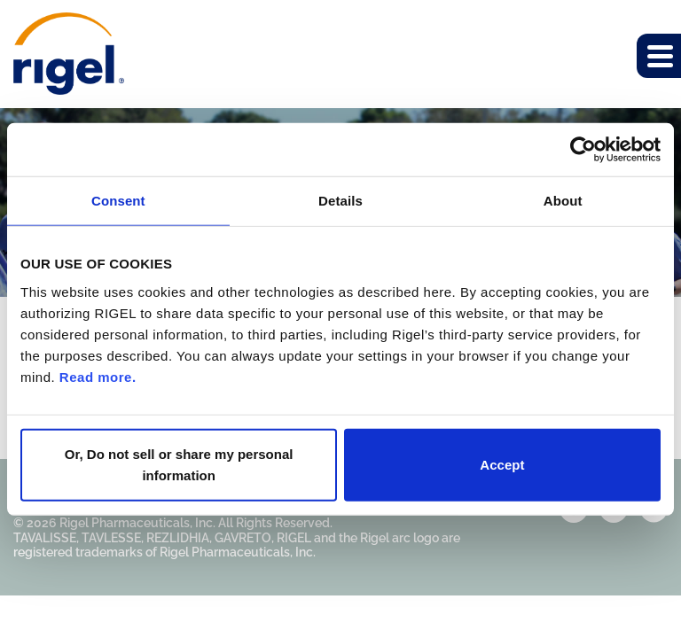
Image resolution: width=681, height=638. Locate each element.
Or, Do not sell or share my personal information (179, 464)
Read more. (98, 376)
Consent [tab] (118, 200)
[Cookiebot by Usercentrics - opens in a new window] (583, 149)
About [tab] (563, 200)
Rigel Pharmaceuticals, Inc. (137, 523)
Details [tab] (340, 200)
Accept (502, 463)
